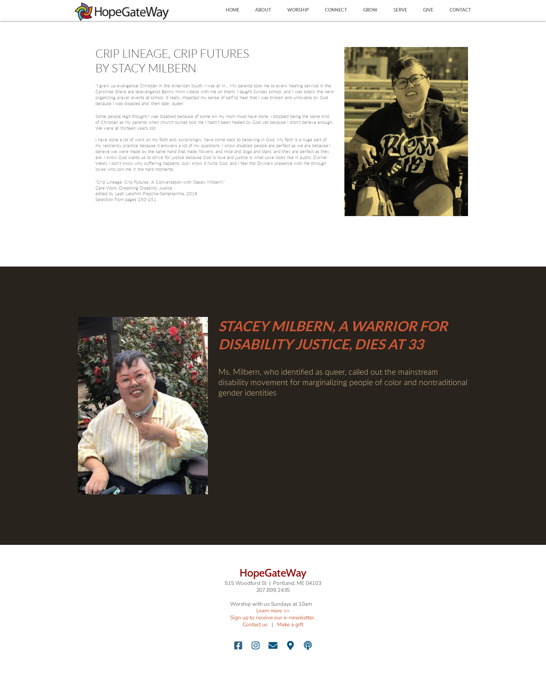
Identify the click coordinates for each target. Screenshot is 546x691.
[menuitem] (232, 10)
